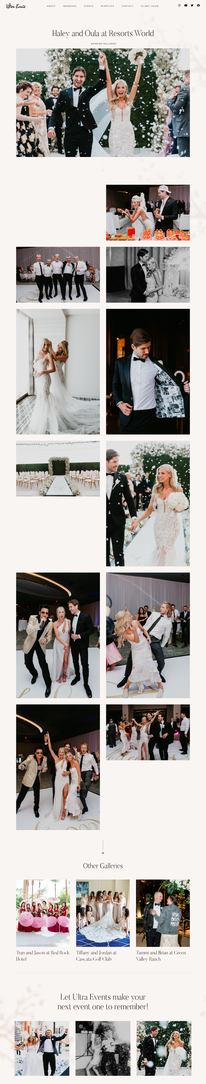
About (51, 6)
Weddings (70, 6)
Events (89, 6)
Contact (128, 6)
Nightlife (107, 6)
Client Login (150, 6)
